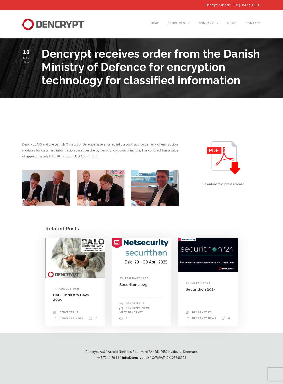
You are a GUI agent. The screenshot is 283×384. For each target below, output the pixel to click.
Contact (253, 23)
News (232, 23)
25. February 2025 (134, 278)
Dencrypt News (71, 318)
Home (154, 23)
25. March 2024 (198, 283)
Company (206, 23)
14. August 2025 (66, 289)
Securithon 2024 (201, 289)
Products (176, 23)
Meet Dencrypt (131, 312)
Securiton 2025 (133, 284)
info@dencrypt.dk (135, 357)
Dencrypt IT (68, 312)
